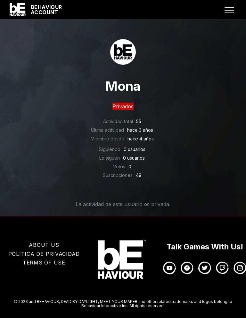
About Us (44, 245)
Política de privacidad (44, 254)
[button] (229, 10)
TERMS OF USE (44, 262)
